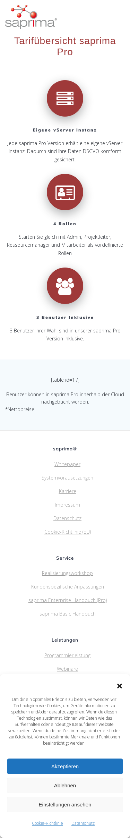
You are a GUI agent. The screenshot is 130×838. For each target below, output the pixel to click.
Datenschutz (83, 823)
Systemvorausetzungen (67, 477)
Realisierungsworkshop (67, 573)
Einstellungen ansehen (65, 804)
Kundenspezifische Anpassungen (67, 586)
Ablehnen (65, 785)
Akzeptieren (65, 766)
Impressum (67, 504)
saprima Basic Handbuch (68, 613)
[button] (119, 686)
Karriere (67, 491)
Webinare (67, 669)
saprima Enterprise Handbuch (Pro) (67, 600)
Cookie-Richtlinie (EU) (67, 531)
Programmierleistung (67, 655)
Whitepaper (67, 464)
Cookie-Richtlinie (47, 823)
